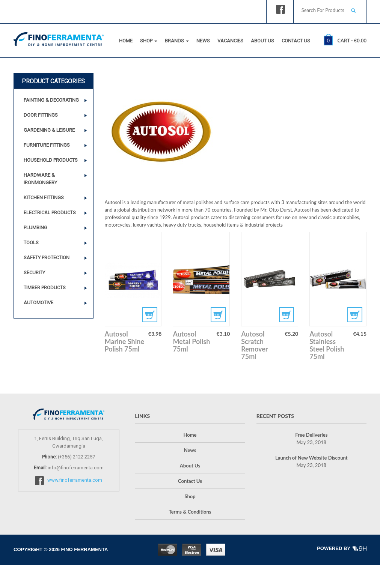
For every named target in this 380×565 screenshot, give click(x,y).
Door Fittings (41, 115)
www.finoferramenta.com (74, 480)
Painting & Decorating (51, 100)
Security (34, 272)
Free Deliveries (311, 435)
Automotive (38, 302)
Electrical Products (50, 212)
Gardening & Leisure (49, 130)
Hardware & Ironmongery (40, 178)
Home (126, 41)
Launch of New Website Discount (311, 458)
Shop (148, 41)
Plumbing (35, 227)
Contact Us (296, 41)
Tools (31, 242)
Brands (177, 41)
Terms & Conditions (190, 512)
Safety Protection (46, 257)
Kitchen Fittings (44, 197)
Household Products (51, 160)
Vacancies (230, 41)
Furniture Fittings (47, 145)
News (203, 41)
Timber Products (45, 287)
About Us (262, 41)
